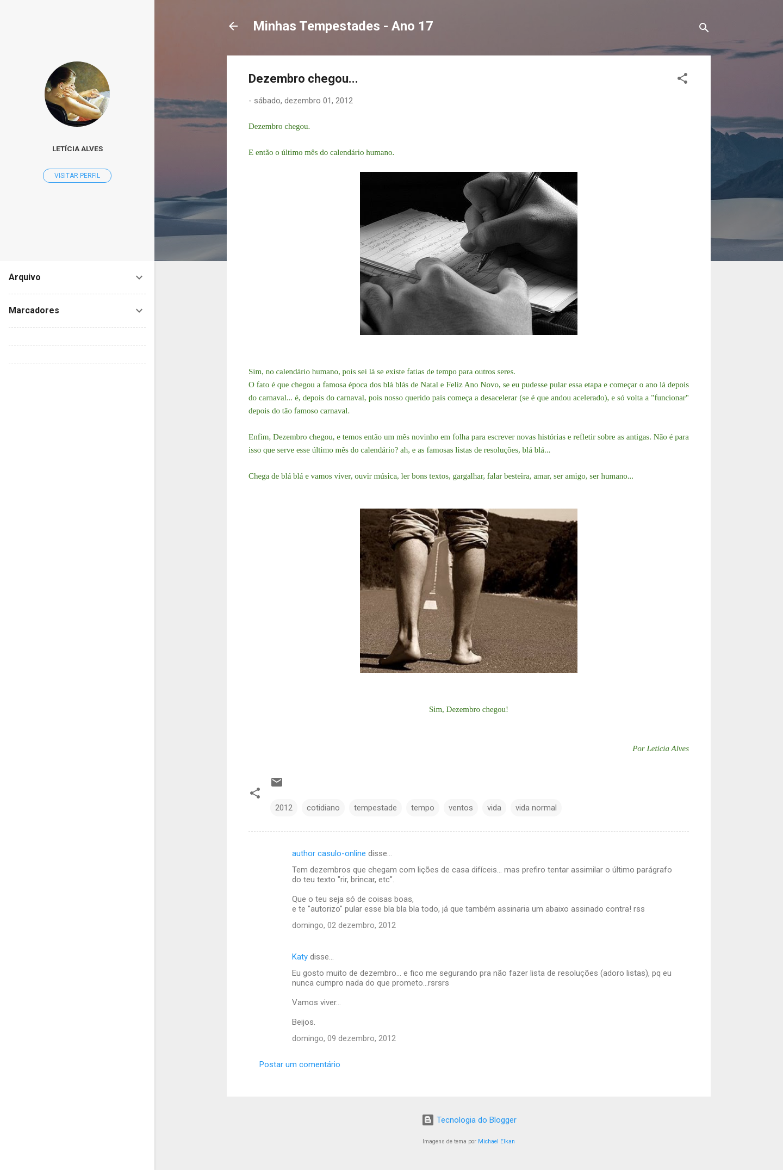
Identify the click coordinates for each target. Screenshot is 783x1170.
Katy (300, 957)
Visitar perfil (77, 175)
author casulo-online (329, 853)
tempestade (375, 808)
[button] (682, 80)
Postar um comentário (299, 1064)
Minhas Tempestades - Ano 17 (343, 26)
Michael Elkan (496, 1141)
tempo (422, 808)
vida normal (536, 808)
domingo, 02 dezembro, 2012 (344, 925)
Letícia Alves (77, 148)
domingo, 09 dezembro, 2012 (344, 1038)
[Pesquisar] (704, 29)
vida (494, 808)
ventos (461, 808)
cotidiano (323, 808)
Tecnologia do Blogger (469, 1120)
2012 (284, 808)
